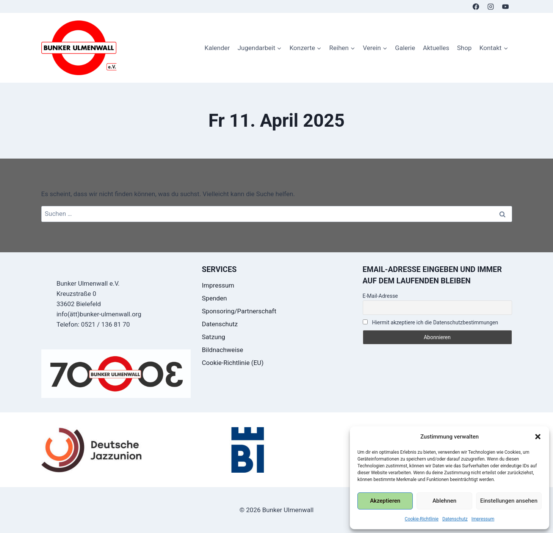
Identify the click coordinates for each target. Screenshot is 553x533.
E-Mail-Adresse (380, 296)
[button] (538, 436)
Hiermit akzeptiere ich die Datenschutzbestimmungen (430, 322)
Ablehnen (444, 500)
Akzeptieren (385, 500)
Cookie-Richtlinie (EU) (233, 362)
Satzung (214, 337)
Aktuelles (436, 48)
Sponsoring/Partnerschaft (239, 311)
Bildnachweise (222, 350)
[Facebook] (475, 6)
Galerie (405, 48)
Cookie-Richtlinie (422, 519)
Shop (464, 48)
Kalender (217, 48)
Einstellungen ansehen (508, 500)
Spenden (214, 298)
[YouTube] (505, 6)
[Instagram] (490, 6)
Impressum (483, 519)
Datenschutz (455, 519)
